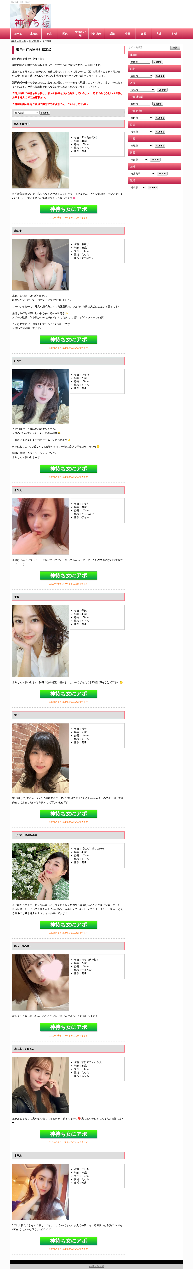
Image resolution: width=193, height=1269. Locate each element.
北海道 (34, 33)
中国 (127, 33)
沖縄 (174, 33)
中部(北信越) (80, 33)
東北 (49, 33)
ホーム (18, 33)
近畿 (112, 33)
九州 (159, 33)
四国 (143, 33)
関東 (65, 33)
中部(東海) (96, 33)
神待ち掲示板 (96, 1266)
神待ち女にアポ (68, 209)
